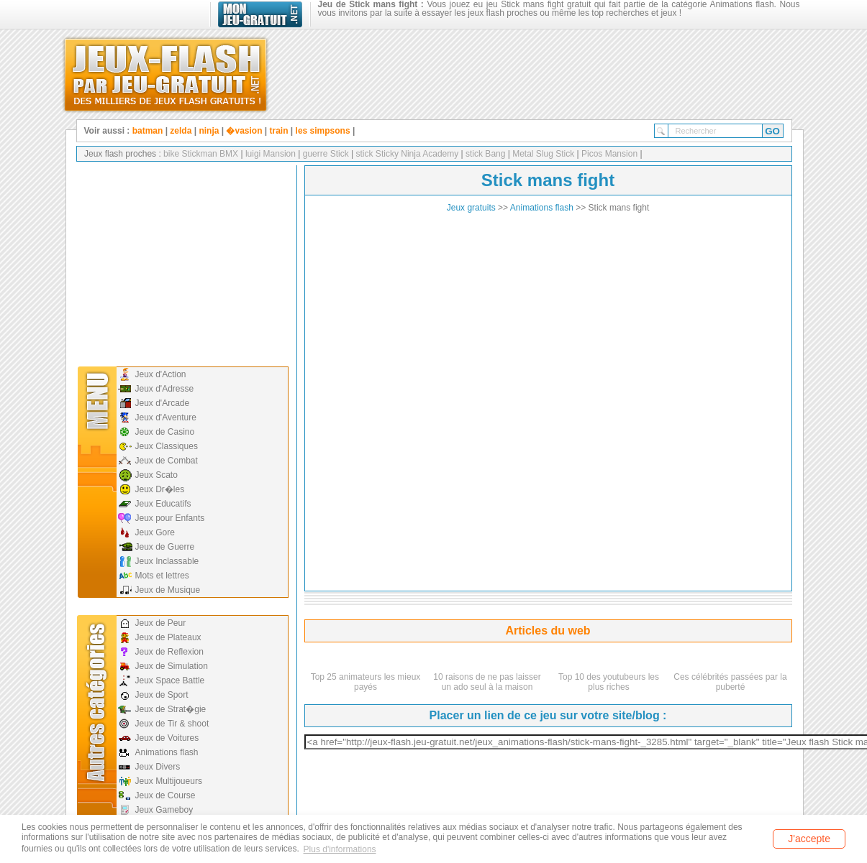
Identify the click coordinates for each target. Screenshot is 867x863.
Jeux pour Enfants (170, 518)
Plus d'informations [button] (340, 849)
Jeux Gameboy (164, 810)
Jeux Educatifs (163, 504)
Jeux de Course (165, 795)
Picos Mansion (609, 154)
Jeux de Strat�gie (170, 709)
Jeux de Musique (168, 590)
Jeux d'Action (160, 374)
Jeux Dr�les (160, 489)
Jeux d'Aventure (165, 417)
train (279, 131)
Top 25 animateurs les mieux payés (366, 682)
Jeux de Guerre (165, 547)
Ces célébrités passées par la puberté (729, 682)
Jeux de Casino (165, 432)
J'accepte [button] (809, 838)
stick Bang (484, 154)
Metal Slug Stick (543, 154)
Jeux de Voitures (167, 738)
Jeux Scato (156, 475)
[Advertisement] (181, 262)
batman (147, 131)
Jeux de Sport (162, 695)
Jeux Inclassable (167, 561)
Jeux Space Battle (170, 680)
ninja (209, 131)
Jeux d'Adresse (164, 389)
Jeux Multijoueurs (168, 781)
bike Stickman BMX (200, 154)
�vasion (244, 131)
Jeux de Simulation (171, 666)
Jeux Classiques (166, 446)
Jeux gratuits (471, 208)
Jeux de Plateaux (168, 637)
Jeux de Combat (166, 461)
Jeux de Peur (160, 623)
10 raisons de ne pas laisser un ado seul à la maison (486, 682)
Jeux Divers (158, 767)
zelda (180, 131)
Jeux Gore (155, 532)
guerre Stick (324, 154)
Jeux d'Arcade (162, 403)
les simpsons (323, 131)
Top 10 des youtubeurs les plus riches (608, 682)
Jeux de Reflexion (169, 652)
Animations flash (167, 752)
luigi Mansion (269, 154)
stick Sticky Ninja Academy (405, 154)
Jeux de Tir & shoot (172, 724)
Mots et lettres (162, 576)
